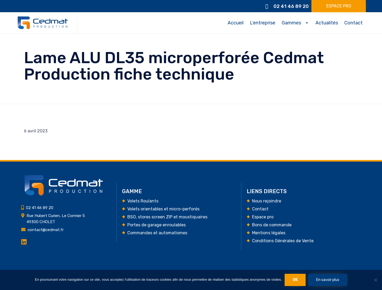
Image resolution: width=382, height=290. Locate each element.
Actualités (326, 23)
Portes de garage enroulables (156, 224)
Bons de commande (272, 224)
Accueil (236, 23)
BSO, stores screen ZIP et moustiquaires (167, 216)
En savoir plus (327, 280)
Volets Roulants (142, 201)
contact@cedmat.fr (46, 229)
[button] (338, 6)
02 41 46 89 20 (291, 6)
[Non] (375, 280)
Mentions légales (268, 232)
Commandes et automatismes (157, 232)
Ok (295, 280)
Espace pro (263, 216)
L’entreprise (262, 23)
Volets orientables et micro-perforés (163, 208)
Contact (353, 23)
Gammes (291, 23)
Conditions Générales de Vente (283, 240)
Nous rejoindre (266, 201)
